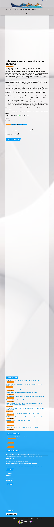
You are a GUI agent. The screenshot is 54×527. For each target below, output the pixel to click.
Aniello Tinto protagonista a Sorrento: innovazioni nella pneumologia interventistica (24, 384)
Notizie (10, 9)
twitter (45, 1)
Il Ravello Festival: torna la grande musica (17, 389)
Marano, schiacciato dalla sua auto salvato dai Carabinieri (21, 392)
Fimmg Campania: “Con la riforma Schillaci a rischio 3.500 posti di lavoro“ (25, 396)
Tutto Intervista (12, 13)
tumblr (48, 1)
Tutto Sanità (17, 518)
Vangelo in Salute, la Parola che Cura (16, 400)
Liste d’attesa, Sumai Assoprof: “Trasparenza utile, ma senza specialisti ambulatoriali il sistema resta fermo (24, 404)
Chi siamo (8, 1)
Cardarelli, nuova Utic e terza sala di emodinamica (19, 420)
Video (39, 9)
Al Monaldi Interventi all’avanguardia (15, 130)
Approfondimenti (20, 13)
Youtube (47, 1)
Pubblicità (24, 1)
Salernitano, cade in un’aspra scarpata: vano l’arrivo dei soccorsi (23, 413)
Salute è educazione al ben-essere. (16, 445)
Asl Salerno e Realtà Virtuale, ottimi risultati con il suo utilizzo (22, 427)
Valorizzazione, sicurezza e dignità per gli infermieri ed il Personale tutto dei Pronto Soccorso (26, 409)
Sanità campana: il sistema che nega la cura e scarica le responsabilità (24, 416)
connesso (12, 135)
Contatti (12, 1)
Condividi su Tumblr (9, 115)
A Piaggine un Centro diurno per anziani (35, 130)
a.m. (14, 66)
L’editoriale (34, 9)
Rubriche (16, 9)
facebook (43, 1)
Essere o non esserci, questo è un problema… (18, 424)
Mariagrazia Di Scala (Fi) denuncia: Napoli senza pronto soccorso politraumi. (27, 437)
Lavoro (22, 9)
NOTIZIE (18, 124)
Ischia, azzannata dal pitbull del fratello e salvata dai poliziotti (22, 380)
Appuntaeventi (29, 13)
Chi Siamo (9, 473)
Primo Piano (27, 9)
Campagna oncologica (13, 441)
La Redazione (18, 1)
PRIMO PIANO (24, 124)
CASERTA (13, 124)
